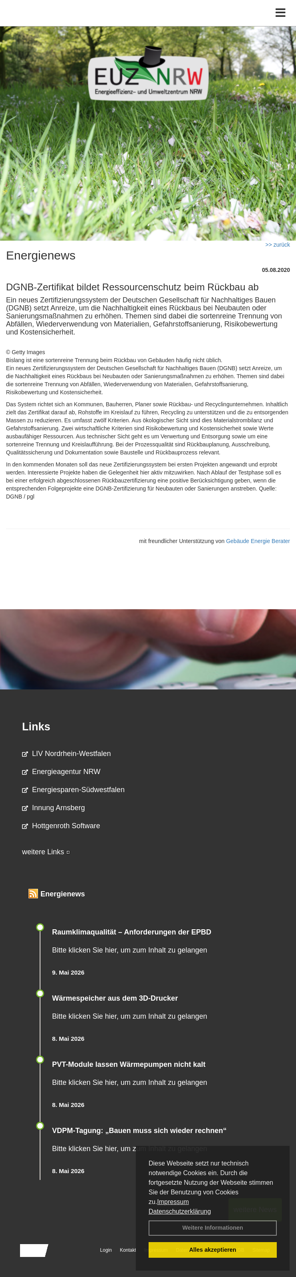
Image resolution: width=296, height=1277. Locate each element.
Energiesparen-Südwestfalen (73, 790)
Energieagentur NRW (61, 772)
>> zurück (278, 244)
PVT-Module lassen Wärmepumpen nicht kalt (128, 1064)
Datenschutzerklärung (180, 1211)
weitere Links (46, 852)
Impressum (173, 1201)
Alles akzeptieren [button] (212, 1250)
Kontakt (128, 1250)
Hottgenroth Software (61, 826)
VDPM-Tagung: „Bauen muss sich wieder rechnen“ (139, 1131)
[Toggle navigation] (280, 13)
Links (36, 727)
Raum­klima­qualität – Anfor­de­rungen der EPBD (131, 932)
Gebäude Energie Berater (258, 541)
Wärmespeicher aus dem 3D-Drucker (115, 998)
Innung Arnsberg (53, 808)
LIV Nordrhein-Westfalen (66, 754)
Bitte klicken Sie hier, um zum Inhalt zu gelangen (129, 950)
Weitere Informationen (212, 1227)
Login (106, 1250)
